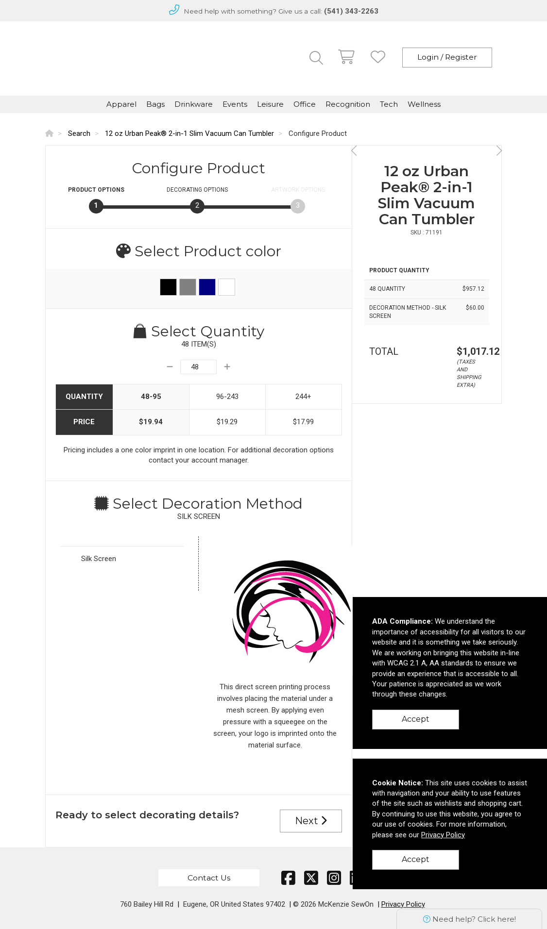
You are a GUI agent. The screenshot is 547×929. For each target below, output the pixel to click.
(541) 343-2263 (351, 11)
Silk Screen (98, 558)
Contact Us (209, 877)
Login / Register (447, 57)
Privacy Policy (403, 904)
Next (311, 821)
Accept (415, 719)
